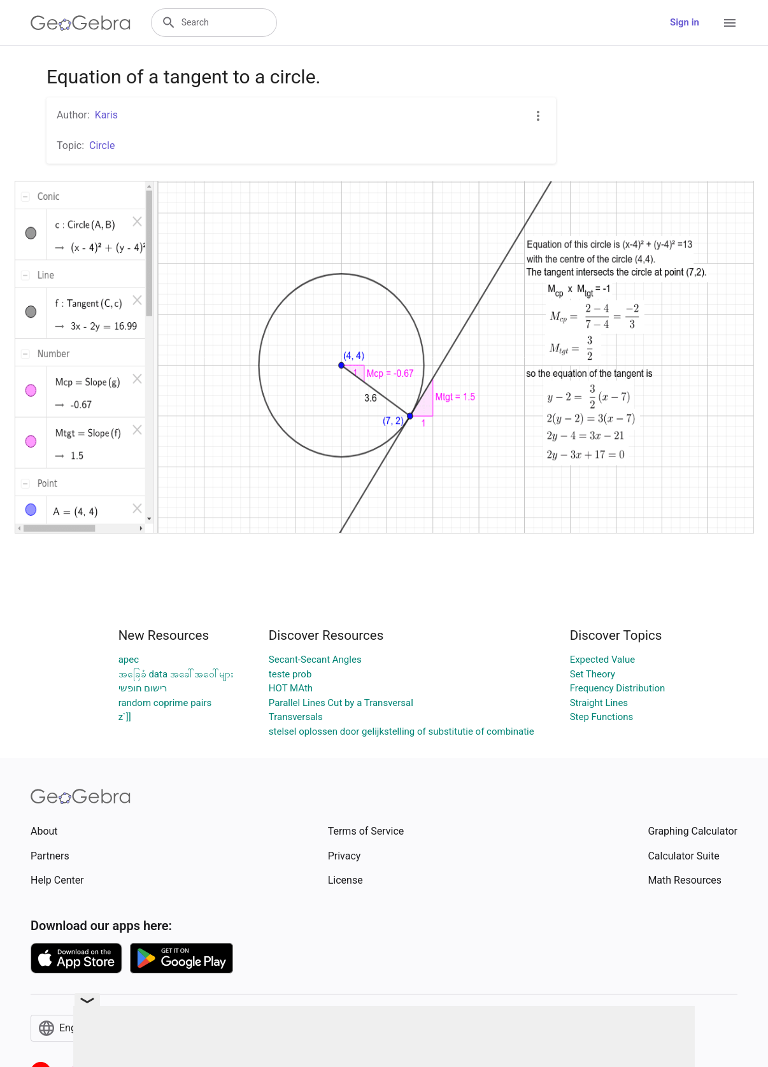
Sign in (684, 22)
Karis (106, 115)
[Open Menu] (729, 23)
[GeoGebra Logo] (81, 23)
